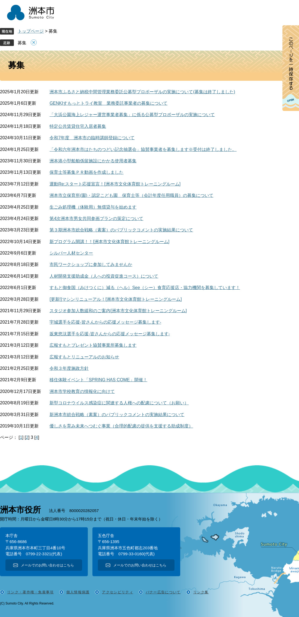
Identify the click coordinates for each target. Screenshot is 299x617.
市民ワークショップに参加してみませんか (90, 264)
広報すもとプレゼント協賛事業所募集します (92, 345)
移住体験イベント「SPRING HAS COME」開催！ (98, 379)
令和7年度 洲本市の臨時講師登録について (92, 137)
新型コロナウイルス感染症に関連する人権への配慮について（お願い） (119, 403)
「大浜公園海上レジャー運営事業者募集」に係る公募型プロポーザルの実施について (132, 114)
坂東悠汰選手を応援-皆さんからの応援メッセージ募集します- (109, 333)
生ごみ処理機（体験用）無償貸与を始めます (92, 207)
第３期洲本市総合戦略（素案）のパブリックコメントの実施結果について (121, 230)
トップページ (31, 31)
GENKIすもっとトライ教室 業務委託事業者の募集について (108, 103)
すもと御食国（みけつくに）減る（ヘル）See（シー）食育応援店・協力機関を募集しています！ (144, 287)
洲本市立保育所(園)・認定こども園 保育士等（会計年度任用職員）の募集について (131, 195)
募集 (22, 43)
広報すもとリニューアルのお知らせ (84, 357)
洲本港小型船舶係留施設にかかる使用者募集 (92, 161)
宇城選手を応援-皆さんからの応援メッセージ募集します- (105, 322)
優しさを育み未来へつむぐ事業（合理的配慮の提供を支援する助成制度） (121, 426)
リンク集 (201, 592)
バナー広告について (163, 592)
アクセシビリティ (117, 592)
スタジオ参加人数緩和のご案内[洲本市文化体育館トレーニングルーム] (118, 310)
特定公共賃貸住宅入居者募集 (77, 126)
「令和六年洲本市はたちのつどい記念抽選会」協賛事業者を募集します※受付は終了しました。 (142, 149)
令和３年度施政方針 (69, 368)
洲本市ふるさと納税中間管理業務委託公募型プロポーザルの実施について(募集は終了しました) (142, 91)
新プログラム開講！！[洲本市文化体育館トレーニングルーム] (109, 241)
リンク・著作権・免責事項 (30, 592)
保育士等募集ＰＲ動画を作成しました (86, 172)
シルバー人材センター (71, 253)
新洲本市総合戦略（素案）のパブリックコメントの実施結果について (116, 414)
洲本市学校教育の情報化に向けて (82, 391)
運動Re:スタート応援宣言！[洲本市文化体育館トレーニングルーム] (114, 184)
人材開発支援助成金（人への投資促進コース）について (103, 276)
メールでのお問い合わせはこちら (47, 565)
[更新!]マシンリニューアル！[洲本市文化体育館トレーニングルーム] (115, 299)
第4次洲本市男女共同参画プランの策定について (96, 218)
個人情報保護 (78, 592)
